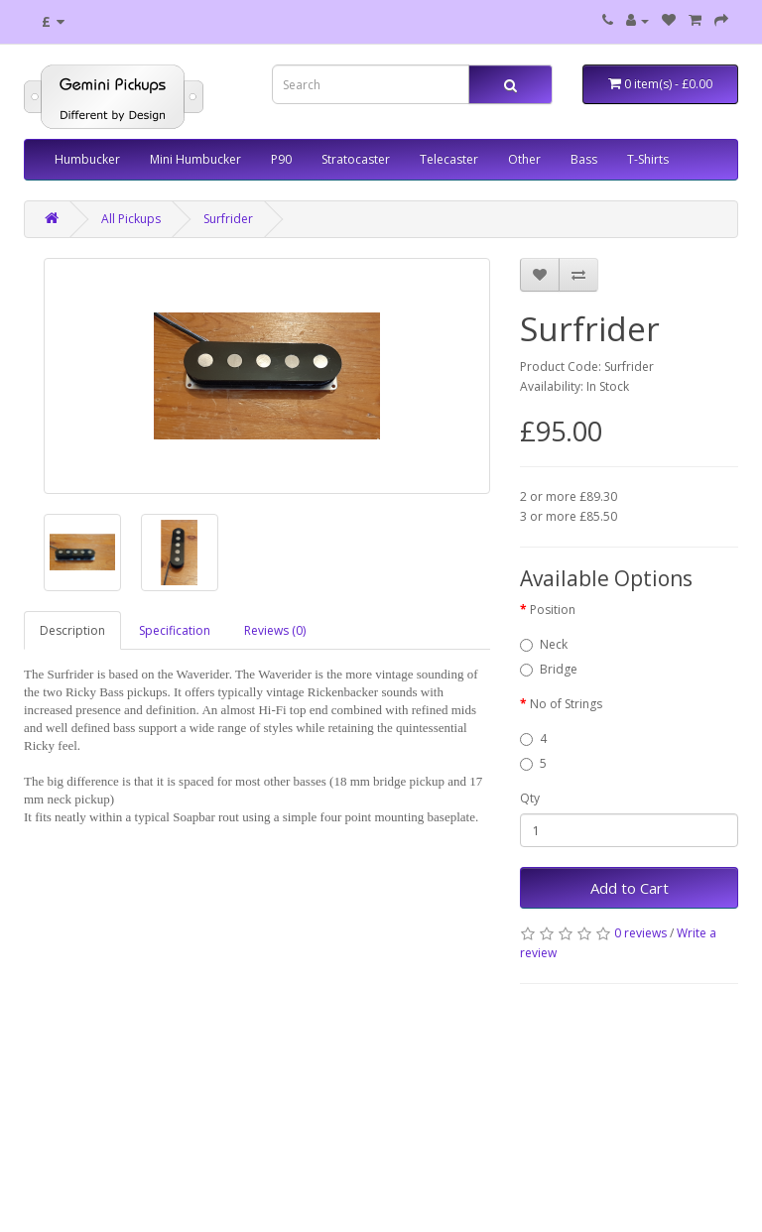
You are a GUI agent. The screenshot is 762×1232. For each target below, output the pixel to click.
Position (552, 609)
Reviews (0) (275, 630)
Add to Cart (629, 888)
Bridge (548, 669)
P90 (281, 159)
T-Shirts (648, 159)
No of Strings (566, 703)
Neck (544, 644)
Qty (530, 798)
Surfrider (228, 218)
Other (524, 159)
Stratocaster (355, 159)
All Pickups (131, 218)
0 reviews (640, 932)
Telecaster (449, 159)
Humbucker (87, 159)
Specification (174, 630)
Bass (584, 159)
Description (72, 630)
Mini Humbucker (195, 159)
